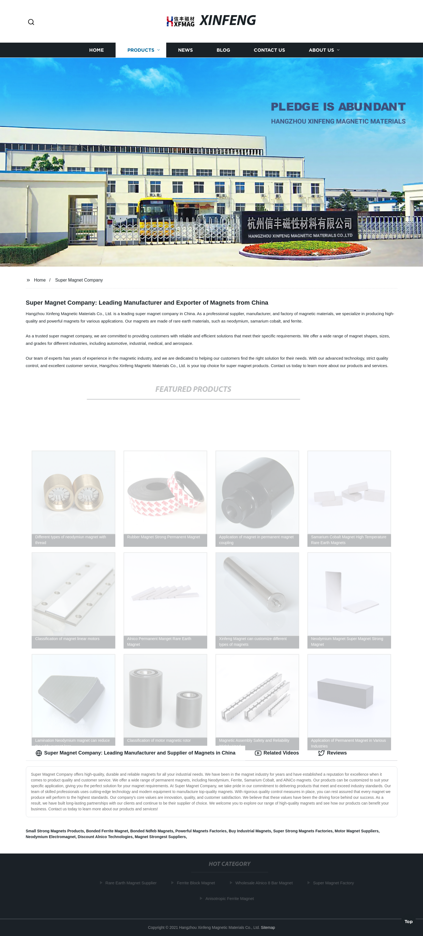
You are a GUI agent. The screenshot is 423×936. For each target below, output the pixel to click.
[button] (31, 22)
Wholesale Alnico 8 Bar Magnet (265, 882)
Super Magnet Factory (335, 882)
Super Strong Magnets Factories (302, 831)
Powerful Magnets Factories (200, 831)
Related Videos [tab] (277, 753)
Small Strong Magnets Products (55, 831)
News (185, 50)
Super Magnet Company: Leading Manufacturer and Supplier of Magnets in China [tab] (136, 753)
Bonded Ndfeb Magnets (151, 831)
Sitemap (268, 927)
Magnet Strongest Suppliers (160, 837)
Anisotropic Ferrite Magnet (232, 898)
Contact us (269, 50)
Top (409, 921)
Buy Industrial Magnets (250, 831)
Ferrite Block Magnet (198, 882)
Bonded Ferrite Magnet (107, 831)
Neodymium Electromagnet (51, 837)
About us (321, 50)
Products (140, 50)
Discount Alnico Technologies (105, 837)
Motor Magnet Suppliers (356, 831)
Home (96, 50)
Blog (223, 50)
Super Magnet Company (79, 280)
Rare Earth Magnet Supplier (133, 882)
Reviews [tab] (332, 753)
